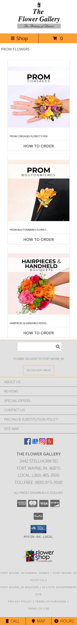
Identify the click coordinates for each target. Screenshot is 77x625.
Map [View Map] (38, 621)
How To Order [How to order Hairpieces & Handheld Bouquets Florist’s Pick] (38, 333)
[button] (38, 529)
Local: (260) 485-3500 (38, 475)
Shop (19, 38)
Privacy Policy (20, 601)
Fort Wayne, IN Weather (20, 587)
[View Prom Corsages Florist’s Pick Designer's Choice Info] (38, 97)
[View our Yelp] (49, 443)
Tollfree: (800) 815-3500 (38, 482)
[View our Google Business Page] (35, 443)
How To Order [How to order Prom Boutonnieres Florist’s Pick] (38, 239)
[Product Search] (39, 346)
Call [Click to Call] (13, 621)
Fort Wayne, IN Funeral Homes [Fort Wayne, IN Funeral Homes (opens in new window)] (25, 573)
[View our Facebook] (27, 443)
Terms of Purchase (50, 601)
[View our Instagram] (42, 443)
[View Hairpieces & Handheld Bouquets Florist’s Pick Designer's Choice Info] (38, 284)
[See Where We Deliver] (38, 370)
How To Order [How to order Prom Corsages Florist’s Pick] (38, 146)
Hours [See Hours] (64, 621)
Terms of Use (38, 608)
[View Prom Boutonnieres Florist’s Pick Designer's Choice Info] (38, 191)
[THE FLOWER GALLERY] (38, 27)
